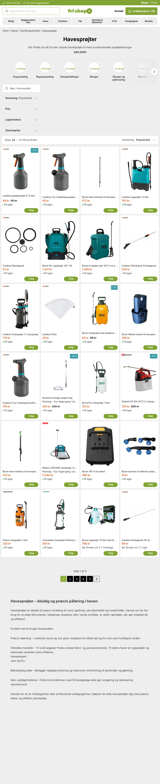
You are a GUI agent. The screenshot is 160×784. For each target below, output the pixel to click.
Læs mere (80, 51)
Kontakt (119, 11)
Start (6, 30)
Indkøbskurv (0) (141, 11)
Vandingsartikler (30, 30)
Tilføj (31, 210)
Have (14, 30)
